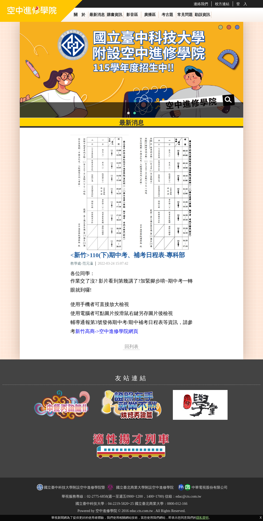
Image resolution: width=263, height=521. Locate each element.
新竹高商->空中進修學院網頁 (106, 331)
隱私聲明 (202, 517)
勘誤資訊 (202, 15)
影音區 (132, 15)
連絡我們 (201, 4)
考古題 (167, 15)
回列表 (131, 346)
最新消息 (97, 15)
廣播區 (150, 15)
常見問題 (185, 15)
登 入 (241, 4)
